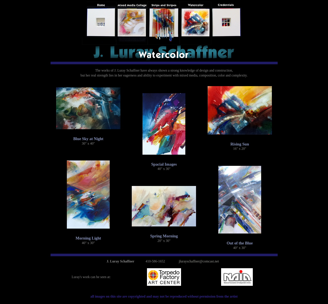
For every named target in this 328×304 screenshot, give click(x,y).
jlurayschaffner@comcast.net (199, 261)
